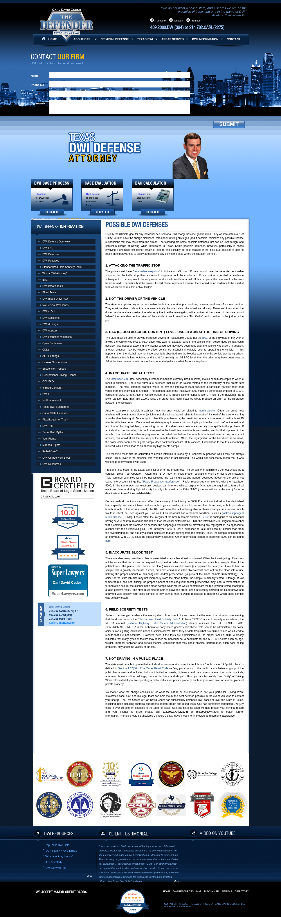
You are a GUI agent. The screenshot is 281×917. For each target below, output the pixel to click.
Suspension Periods (54, 368)
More (176, 881)
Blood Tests (49, 292)
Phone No (37, 85)
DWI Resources (51, 464)
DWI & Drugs (50, 324)
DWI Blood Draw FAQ (55, 298)
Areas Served (172, 39)
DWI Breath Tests (52, 286)
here (108, 540)
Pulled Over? (50, 451)
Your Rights (49, 438)
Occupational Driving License (59, 375)
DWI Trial (47, 425)
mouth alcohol (206, 410)
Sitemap (227, 891)
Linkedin (178, 20)
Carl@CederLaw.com (62, 622)
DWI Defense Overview (56, 241)
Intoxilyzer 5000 (120, 379)
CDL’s (45, 349)
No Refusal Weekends (55, 305)
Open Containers (52, 343)
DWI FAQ (48, 247)
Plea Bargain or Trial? (55, 419)
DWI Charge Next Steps (56, 457)
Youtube (196, 20)
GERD (205, 517)
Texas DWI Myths (52, 432)
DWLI (45, 394)
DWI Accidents (50, 317)
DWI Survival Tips (55, 867)
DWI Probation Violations (57, 336)
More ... (90, 876)
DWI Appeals (50, 330)
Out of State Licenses (55, 413)
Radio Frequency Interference (161, 481)
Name (34, 75)
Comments (38, 103)
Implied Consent (51, 387)
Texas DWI (145, 39)
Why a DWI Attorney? (55, 273)
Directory (242, 891)
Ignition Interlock (51, 400)
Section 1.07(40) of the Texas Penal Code (143, 668)
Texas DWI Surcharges (55, 406)
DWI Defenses (50, 254)
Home (166, 891)
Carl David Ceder (67, 582)
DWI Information (205, 39)
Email (34, 94)
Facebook (160, 20)
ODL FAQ (48, 381)
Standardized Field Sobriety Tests (158, 619)
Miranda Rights (51, 445)
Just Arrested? (53, 862)
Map (199, 891)
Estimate (141, 194)
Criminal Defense (115, 39)
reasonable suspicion (146, 271)
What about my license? (59, 856)
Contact (234, 39)
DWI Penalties (50, 260)
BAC (205, 337)
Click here (41, 194)
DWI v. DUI (48, 311)
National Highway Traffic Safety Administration (157, 623)
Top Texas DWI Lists (57, 845)
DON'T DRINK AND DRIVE (61, 850)
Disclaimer (211, 891)
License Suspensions (54, 362)
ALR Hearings (50, 356)
